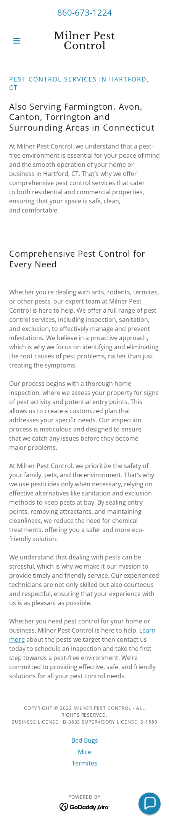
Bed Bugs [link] (84, 740)
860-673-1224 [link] (84, 12)
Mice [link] (84, 752)
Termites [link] (84, 763)
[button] (20, 40)
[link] (84, 41)
